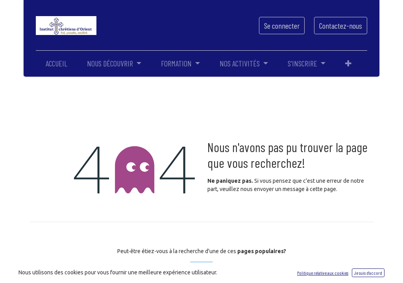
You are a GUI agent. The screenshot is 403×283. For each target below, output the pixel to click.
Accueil (201, 268)
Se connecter (281, 25)
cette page (323, 189)
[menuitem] (56, 63)
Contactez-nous (340, 25)
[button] (348, 63)
